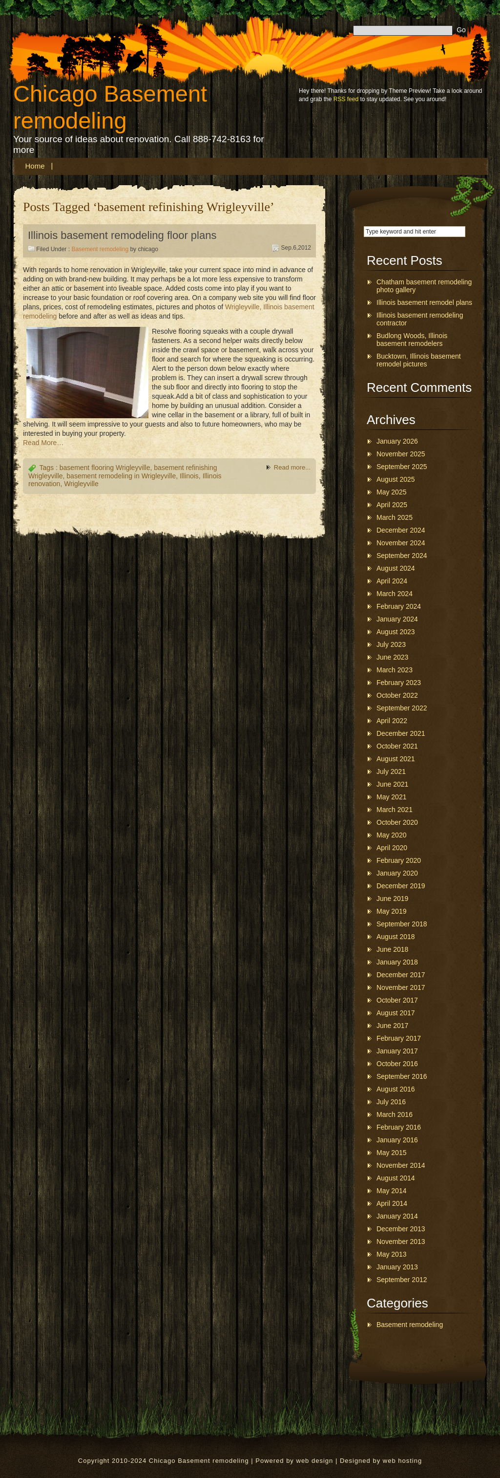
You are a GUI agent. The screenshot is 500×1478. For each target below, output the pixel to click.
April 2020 (391, 848)
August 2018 (395, 937)
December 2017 (400, 975)
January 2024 (397, 619)
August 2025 (395, 479)
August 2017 (395, 1013)
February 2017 (398, 1038)
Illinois (189, 476)
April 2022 (391, 721)
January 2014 (397, 1216)
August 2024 (395, 568)
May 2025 (391, 492)
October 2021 (397, 746)
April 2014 (391, 1203)
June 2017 (392, 1025)
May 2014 (391, 1191)
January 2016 (397, 1140)
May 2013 (391, 1254)
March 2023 (394, 670)
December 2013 (400, 1229)
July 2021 (391, 771)
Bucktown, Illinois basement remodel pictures (418, 360)
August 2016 (395, 1089)
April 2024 (391, 581)
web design (314, 1460)
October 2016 (397, 1064)
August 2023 (395, 632)
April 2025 (391, 505)
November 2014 (400, 1165)
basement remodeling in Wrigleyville (121, 476)
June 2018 (392, 949)
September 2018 (401, 924)
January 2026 (397, 441)
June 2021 (392, 784)
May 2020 (391, 835)
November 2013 (400, 1241)
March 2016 (394, 1114)
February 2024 (398, 606)
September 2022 (401, 708)
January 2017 (397, 1051)
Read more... (292, 467)
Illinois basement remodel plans (424, 302)
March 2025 (394, 517)
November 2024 (400, 543)
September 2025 (401, 467)
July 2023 (391, 644)
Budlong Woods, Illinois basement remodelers (411, 339)
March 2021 (394, 810)
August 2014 (395, 1178)
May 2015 (391, 1153)
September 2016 (401, 1076)
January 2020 (397, 873)
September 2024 (401, 555)
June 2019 (392, 898)
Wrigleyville (81, 484)
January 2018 (397, 962)
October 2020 (397, 822)
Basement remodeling (99, 249)
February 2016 (398, 1127)
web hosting (402, 1460)
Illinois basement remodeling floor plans (122, 235)
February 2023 (398, 682)
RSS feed (345, 99)
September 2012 (401, 1280)
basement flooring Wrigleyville (105, 467)
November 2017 (400, 987)
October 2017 (397, 1000)
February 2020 (398, 860)
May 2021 (391, 797)
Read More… (43, 443)
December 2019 (400, 886)
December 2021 (400, 733)
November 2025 (400, 454)
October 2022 (397, 695)
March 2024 (394, 594)
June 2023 (392, 657)
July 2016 (391, 1102)
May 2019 (391, 911)
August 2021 (395, 759)
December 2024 (400, 530)
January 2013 (397, 1267)
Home (35, 166)
